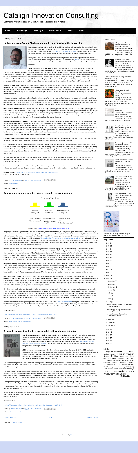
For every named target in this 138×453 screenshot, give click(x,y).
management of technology (117, 367)
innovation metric (128, 360)
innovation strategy (127, 362)
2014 (108, 278)
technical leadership (119, 374)
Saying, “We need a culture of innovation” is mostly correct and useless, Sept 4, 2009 (33, 405)
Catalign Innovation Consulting (51, 15)
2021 (108, 258)
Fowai (77, 60)
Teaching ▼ (38, 31)
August (110, 290)
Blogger (73, 435)
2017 (108, 270)
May (109, 299)
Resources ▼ (55, 31)
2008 (108, 344)
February (111, 322)
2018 (108, 267)
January (111, 325)
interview (124, 364)
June (109, 296)
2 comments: (36, 318)
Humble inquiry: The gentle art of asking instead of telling (60, 238)
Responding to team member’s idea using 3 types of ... (119, 310)
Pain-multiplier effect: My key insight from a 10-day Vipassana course (123, 178)
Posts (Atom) (17, 422)
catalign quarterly (110, 354)
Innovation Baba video (126, 358)
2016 (108, 273)
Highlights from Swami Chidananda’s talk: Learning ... (119, 305)
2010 (108, 338)
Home (7, 31)
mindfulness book (115, 369)
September (112, 287)
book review (13, 321)
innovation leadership (112, 360)
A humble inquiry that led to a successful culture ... (117, 315)
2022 (108, 255)
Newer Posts (10, 418)
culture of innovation (24, 321)
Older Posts (92, 418)
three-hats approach (65, 302)
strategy (107, 374)
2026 (108, 243)
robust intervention (111, 372)
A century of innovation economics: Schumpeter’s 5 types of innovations (124, 61)
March (110, 319)
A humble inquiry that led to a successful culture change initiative (40, 331)
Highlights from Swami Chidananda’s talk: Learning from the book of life (44, 43)
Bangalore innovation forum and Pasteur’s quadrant (124, 127)
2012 (108, 332)
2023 (108, 252)
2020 (108, 261)
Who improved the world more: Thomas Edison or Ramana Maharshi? (123, 195)
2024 (108, 249)
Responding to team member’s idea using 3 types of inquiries (38, 193)
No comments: (36, 180)
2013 (108, 329)
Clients (70, 31)
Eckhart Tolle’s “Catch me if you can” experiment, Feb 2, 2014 (36, 172)
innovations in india (112, 364)
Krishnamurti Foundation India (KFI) (63, 51)
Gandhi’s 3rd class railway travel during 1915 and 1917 (124, 161)
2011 (108, 335)
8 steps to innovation (113, 352)
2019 (108, 264)
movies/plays (128, 369)
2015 (108, 275)
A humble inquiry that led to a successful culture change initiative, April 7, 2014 (31, 314)
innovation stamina (110, 362)
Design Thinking (111, 356)
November (111, 284)
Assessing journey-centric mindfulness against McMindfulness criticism (123, 144)
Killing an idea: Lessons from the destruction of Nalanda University (123, 44)
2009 (108, 341)
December (111, 281)
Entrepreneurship (124, 356)
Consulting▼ (21, 31)
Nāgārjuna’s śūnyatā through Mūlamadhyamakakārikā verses (123, 92)
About (81, 31)
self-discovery (13, 183)
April (109, 302)
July (109, 293)
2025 (108, 246)
